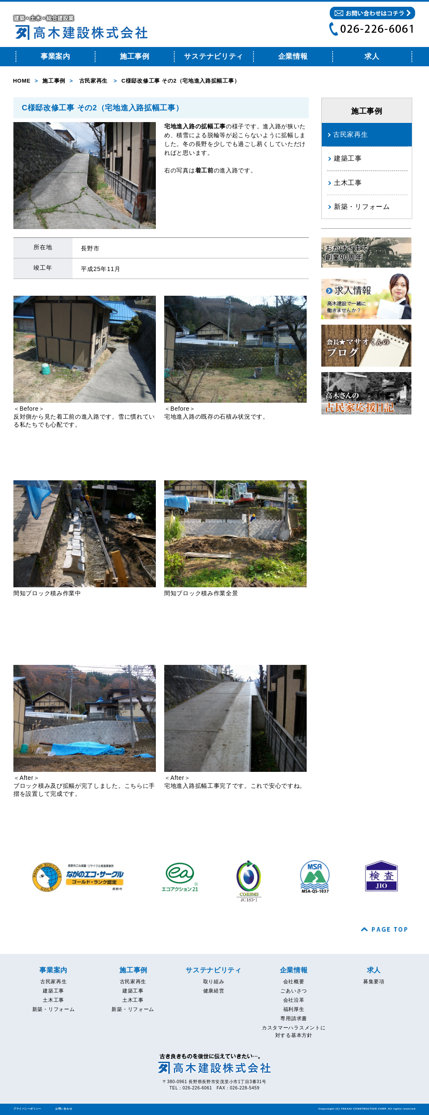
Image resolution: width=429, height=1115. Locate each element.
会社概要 (294, 982)
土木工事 (348, 182)
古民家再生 (93, 81)
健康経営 (214, 991)
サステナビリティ (213, 56)
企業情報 (293, 56)
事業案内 (55, 56)
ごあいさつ (293, 991)
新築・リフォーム (362, 206)
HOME (22, 81)
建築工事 (348, 158)
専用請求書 (293, 1018)
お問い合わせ (63, 1108)
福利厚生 (294, 1009)
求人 (371, 56)
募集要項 (374, 982)
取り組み (214, 982)
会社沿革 (294, 1000)
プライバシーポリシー (27, 1108)
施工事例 (135, 56)
